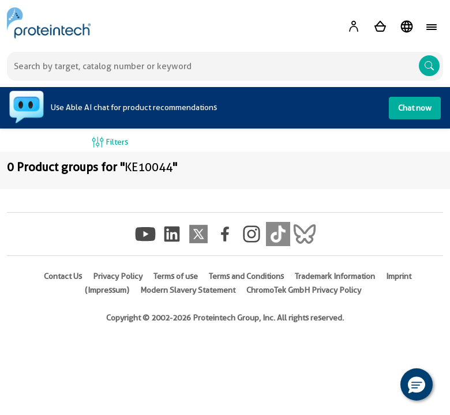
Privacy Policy (117, 276)
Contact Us (63, 276)
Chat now (415, 107)
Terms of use (175, 276)
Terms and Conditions (246, 276)
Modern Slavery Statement (187, 290)
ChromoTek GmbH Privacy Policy (303, 290)
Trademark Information (335, 276)
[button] (416, 384)
